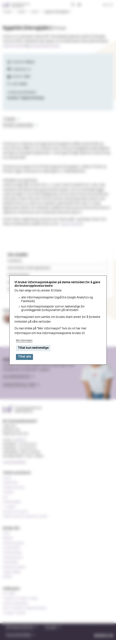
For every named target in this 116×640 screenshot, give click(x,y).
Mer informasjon (24, 340)
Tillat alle (24, 356)
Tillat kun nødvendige (33, 348)
